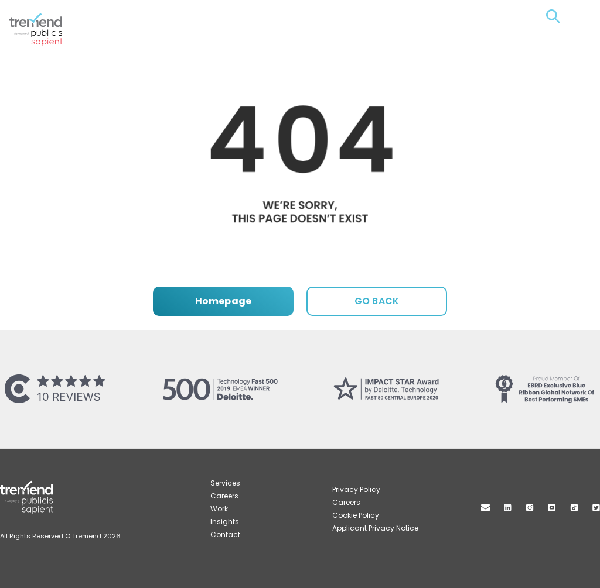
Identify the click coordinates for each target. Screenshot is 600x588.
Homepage (223, 301)
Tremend (42, 18)
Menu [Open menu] (574, 16)
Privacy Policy (356, 489)
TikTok (574, 507)
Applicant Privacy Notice (375, 528)
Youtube (552, 507)
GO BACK (376, 301)
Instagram (530, 507)
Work (219, 509)
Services (225, 483)
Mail (485, 507)
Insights (224, 522)
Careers (224, 496)
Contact (225, 534)
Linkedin (508, 507)
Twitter (596, 507)
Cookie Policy (355, 515)
